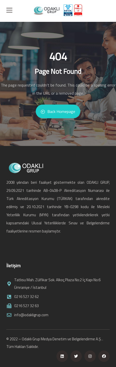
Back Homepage (58, 111)
